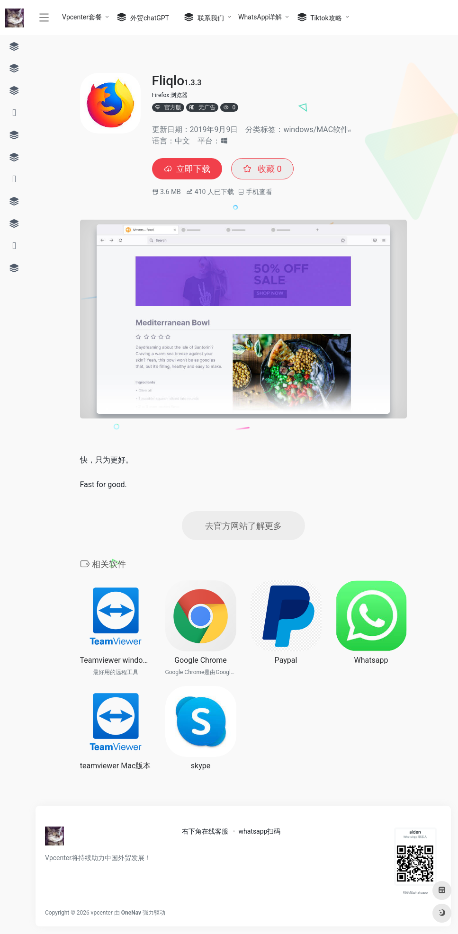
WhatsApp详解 (260, 17)
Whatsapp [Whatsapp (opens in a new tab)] (371, 660)
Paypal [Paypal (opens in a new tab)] (286, 660)
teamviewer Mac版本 (115, 765)
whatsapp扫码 (259, 831)
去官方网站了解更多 (243, 526)
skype (200, 765)
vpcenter (102, 912)
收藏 (262, 169)
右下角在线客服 (205, 831)
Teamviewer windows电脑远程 (115, 660)
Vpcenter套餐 (82, 17)
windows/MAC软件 (315, 129)
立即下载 (187, 169)
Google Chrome (200, 660)
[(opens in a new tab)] (286, 615)
